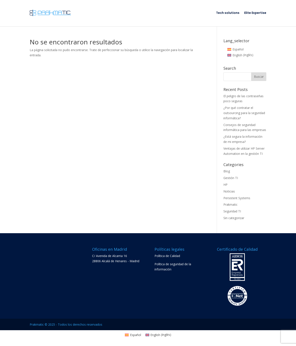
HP (225, 185)
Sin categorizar (233, 218)
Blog (226, 171)
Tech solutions (227, 13)
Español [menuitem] (238, 49)
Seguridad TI (232, 211)
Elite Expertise (255, 13)
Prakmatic (230, 204)
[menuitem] (235, 49)
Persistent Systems (236, 198)
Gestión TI (230, 178)
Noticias (229, 191)
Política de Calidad (167, 256)
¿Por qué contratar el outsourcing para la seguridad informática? (244, 113)
